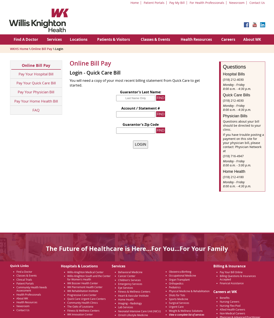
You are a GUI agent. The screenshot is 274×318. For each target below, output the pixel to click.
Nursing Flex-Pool (230, 306)
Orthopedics (176, 283)
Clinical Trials (24, 279)
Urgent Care (176, 307)
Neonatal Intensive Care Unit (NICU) (139, 311)
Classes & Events (155, 39)
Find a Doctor (24, 272)
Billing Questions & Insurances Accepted (238, 277)
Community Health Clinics (82, 303)
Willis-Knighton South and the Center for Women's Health (89, 277)
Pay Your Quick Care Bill (36, 83)
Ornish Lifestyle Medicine (133, 315)
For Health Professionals (207, 3)
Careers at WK (225, 291)
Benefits (225, 298)
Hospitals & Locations (79, 266)
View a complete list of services (186, 315)
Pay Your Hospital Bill (36, 74)
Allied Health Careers (232, 309)
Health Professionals (28, 294)
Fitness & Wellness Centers (83, 310)
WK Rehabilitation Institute (82, 291)
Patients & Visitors (113, 39)
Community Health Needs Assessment (31, 289)
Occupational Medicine (182, 275)
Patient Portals (154, 3)
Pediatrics (175, 287)
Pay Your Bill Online (231, 272)
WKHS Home (19, 49)
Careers (228, 39)
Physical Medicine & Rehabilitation (189, 291)
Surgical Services (179, 303)
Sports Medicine (178, 299)
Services (54, 39)
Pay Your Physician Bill (36, 92)
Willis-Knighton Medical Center (85, 272)
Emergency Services (130, 284)
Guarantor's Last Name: (140, 92)
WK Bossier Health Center (82, 283)
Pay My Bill (177, 3)
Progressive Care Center (82, 295)
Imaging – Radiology (130, 303)
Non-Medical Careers (232, 313)
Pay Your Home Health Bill (36, 101)
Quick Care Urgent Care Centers (86, 299)
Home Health (126, 299)
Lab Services (125, 307)
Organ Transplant (179, 279)
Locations (78, 39)
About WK (252, 39)
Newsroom (237, 3)
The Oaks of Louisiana (80, 306)
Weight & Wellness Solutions (186, 311)
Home (134, 3)
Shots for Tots (177, 295)
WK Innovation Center (80, 314)
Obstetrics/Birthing (180, 272)
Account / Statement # (140, 108)
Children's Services (129, 280)
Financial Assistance (232, 283)
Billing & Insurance (229, 266)
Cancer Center (126, 276)
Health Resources (196, 39)
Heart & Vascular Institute (133, 295)
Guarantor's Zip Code (141, 124)
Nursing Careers (229, 301)
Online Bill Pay (41, 49)
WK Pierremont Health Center (85, 287)
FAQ (36, 110)
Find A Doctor (26, 39)
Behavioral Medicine (130, 272)
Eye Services (125, 288)
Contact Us (257, 3)
